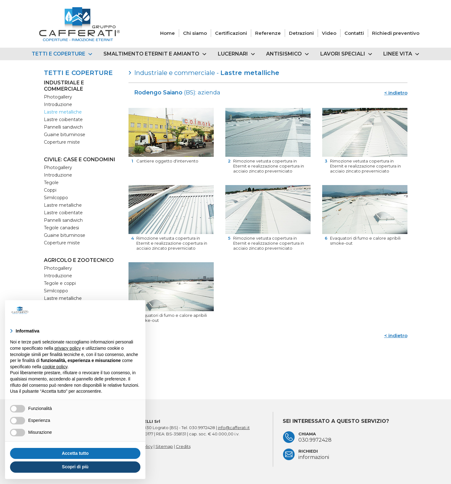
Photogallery (58, 97)
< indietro (395, 93)
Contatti (354, 33)
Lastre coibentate (63, 119)
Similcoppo (56, 197)
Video (329, 33)
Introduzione (58, 104)
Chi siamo (195, 33)
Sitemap (164, 446)
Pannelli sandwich (63, 127)
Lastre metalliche (63, 112)
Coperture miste (62, 142)
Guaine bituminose (64, 134)
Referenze (268, 33)
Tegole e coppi (60, 283)
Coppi (50, 190)
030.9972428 (202, 427)
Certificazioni (231, 33)
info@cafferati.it (234, 427)
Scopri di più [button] (75, 466)
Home (167, 33)
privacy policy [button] (68, 348)
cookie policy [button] (55, 366)
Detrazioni (301, 33)
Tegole (51, 182)
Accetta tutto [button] (75, 453)
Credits (183, 446)
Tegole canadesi (61, 228)
